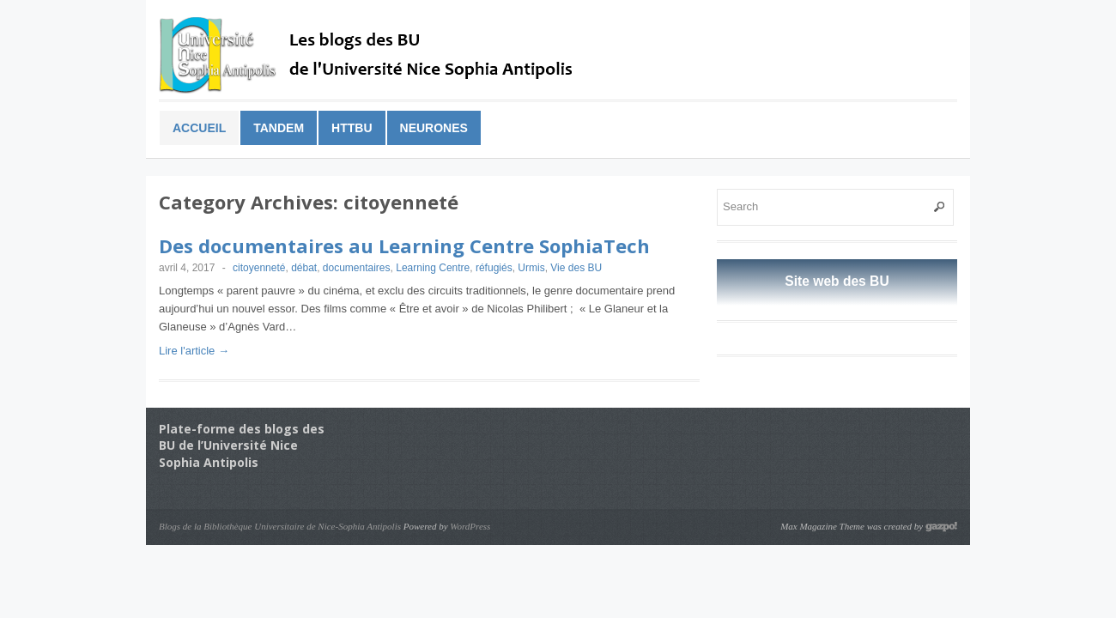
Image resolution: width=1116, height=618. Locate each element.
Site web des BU (837, 281)
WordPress (470, 526)
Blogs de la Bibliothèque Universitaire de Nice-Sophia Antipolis (280, 526)
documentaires (357, 268)
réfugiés (494, 268)
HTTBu (351, 128)
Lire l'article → (194, 350)
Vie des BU (576, 268)
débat (304, 268)
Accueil (199, 128)
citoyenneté (259, 268)
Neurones (434, 128)
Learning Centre (433, 268)
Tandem (278, 128)
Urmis (531, 268)
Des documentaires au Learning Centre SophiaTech (404, 245)
